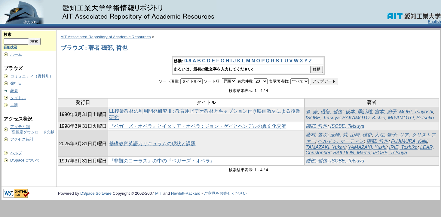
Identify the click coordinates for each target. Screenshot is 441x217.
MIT (158, 193)
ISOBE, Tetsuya (323, 117)
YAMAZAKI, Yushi (367, 147)
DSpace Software (96, 193)
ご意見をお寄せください (225, 193)
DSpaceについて (25, 160)
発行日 (16, 83)
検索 (7, 34)
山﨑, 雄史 (361, 134)
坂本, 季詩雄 (358, 111)
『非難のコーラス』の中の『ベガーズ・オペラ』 (162, 160)
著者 (14, 90)
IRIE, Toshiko (403, 147)
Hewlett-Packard (186, 193)
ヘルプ (16, 153)
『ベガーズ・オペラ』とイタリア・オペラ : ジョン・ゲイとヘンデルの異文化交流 (197, 126)
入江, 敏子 (386, 134)
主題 (14, 105)
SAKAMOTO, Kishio (363, 117)
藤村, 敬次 (317, 134)
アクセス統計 (22, 139)
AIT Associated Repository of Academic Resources (106, 37)
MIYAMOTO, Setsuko (411, 117)
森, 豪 (312, 111)
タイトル (18, 98)
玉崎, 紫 (338, 134)
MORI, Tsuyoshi (416, 111)
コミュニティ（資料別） (31, 76)
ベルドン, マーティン (341, 141)
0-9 (187, 60)
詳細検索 (10, 47)
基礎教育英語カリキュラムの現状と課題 (152, 143)
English (434, 21)
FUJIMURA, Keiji (409, 141)
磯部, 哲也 (331, 111)
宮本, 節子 (386, 111)
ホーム (16, 54)
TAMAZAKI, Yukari (325, 147)
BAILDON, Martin (351, 152)
